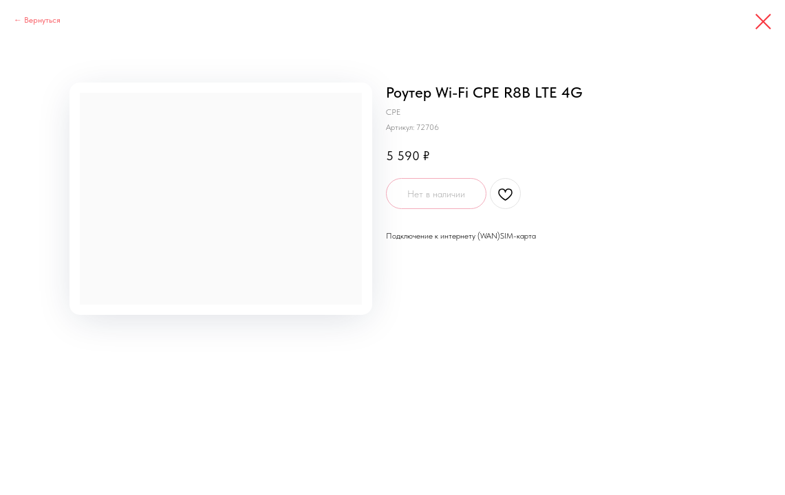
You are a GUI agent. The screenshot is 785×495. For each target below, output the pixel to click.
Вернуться (42, 20)
